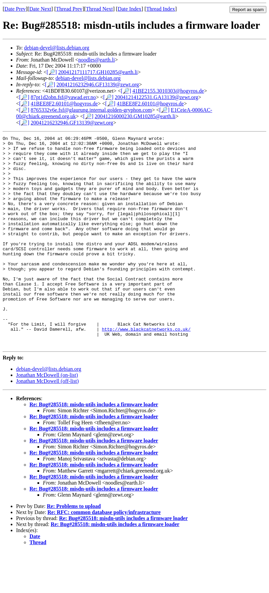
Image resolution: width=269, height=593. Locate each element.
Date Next (40, 9)
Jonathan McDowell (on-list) (47, 417)
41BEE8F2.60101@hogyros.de (64, 103)
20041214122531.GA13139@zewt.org (156, 97)
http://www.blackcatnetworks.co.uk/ (146, 368)
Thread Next (99, 9)
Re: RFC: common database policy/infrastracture (104, 554)
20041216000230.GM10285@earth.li (135, 116)
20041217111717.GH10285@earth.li (98, 72)
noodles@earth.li (96, 60)
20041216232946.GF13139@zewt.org (98, 84)
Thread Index (160, 9)
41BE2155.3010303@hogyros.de (168, 91)
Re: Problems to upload (74, 548)
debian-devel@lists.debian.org (56, 48)
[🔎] (52, 72)
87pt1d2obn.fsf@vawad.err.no (63, 97)
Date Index (130, 9)
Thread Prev (69, 9)
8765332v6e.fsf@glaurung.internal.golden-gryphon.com (91, 110)
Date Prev (15, 9)
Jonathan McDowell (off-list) (47, 423)
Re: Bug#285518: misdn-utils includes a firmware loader (93, 446)
